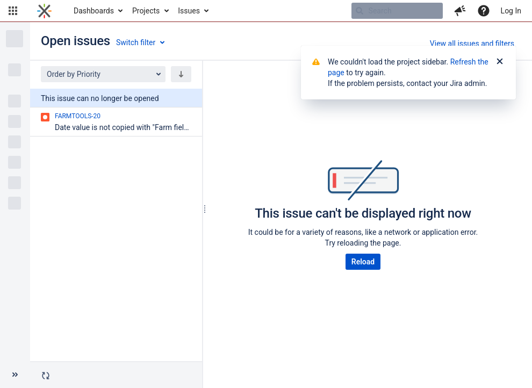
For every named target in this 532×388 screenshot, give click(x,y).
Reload (363, 261)
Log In (511, 10)
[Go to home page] (44, 10)
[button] (12, 10)
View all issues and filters (472, 43)
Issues (189, 10)
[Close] (499, 61)
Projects (146, 10)
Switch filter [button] (135, 42)
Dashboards (94, 10)
